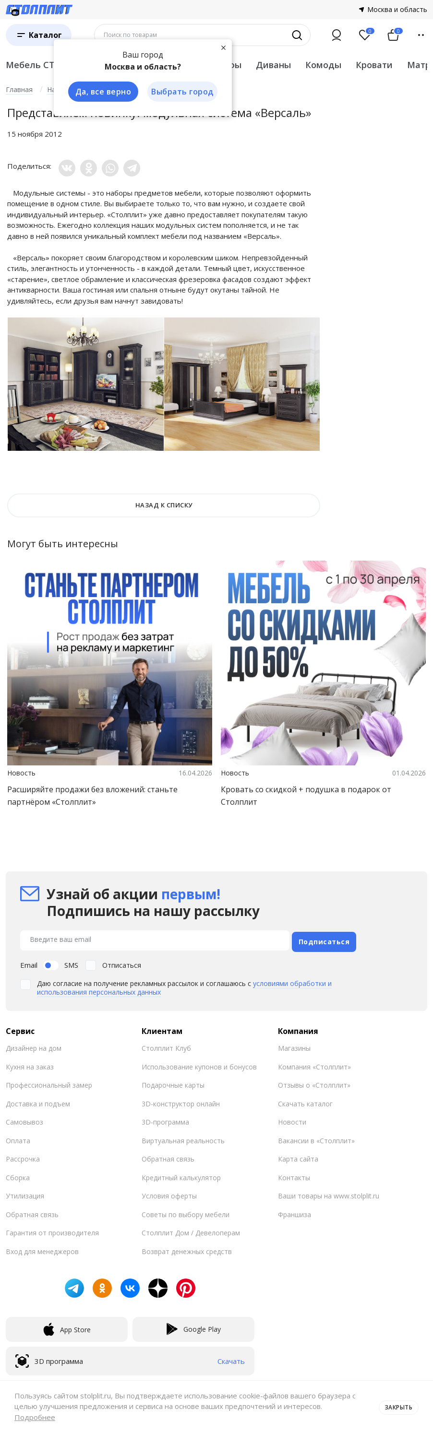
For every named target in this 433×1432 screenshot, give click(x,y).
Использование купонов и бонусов (199, 1063)
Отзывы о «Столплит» (314, 1082)
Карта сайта (298, 1156)
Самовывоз (24, 1119)
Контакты (294, 1174)
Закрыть (395, 1406)
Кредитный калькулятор (181, 1174)
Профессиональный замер (49, 1082)
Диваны (273, 64)
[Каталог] (39, 35)
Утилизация (25, 1192)
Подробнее (34, 1417)
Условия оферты (169, 1192)
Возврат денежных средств (187, 1248)
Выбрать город (180, 92)
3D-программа (165, 1119)
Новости (292, 1119)
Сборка (18, 1174)
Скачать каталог (305, 1100)
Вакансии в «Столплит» (316, 1137)
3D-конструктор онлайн (181, 1100)
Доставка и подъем (38, 1100)
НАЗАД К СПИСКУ (163, 505)
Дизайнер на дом (33, 1045)
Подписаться (324, 938)
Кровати (374, 64)
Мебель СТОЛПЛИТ (50, 64)
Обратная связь (32, 1211)
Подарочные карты (173, 1082)
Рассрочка (23, 1156)
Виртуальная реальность (183, 1137)
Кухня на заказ (30, 1063)
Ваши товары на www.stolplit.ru (328, 1192)
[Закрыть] (221, 47)
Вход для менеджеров (42, 1248)
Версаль (261, 236)
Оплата (18, 1137)
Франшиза (294, 1211)
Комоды (323, 64)
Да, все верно (100, 92)
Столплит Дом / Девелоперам (191, 1229)
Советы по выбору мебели (185, 1211)
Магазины (294, 1045)
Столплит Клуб (166, 1045)
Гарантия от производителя (52, 1229)
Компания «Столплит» (314, 1063)
